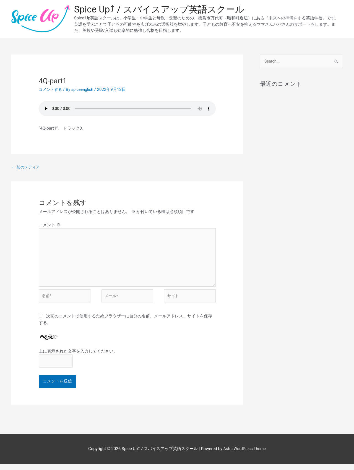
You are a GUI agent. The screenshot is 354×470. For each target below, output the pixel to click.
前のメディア (27, 167)
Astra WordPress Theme (244, 454)
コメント (50, 226)
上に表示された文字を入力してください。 (78, 356)
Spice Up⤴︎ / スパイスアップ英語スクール (164, 10)
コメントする (51, 90)
